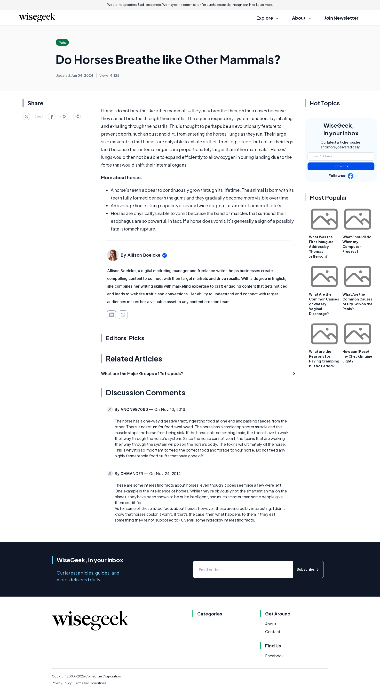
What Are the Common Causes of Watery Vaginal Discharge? (324, 304)
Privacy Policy (61, 683)
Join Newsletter (341, 18)
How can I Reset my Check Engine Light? (357, 356)
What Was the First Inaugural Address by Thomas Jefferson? (321, 246)
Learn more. (264, 5)
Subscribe (341, 166)
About (270, 623)
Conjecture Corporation (103, 676)
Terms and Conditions (90, 683)
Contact (272, 631)
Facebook (274, 655)
